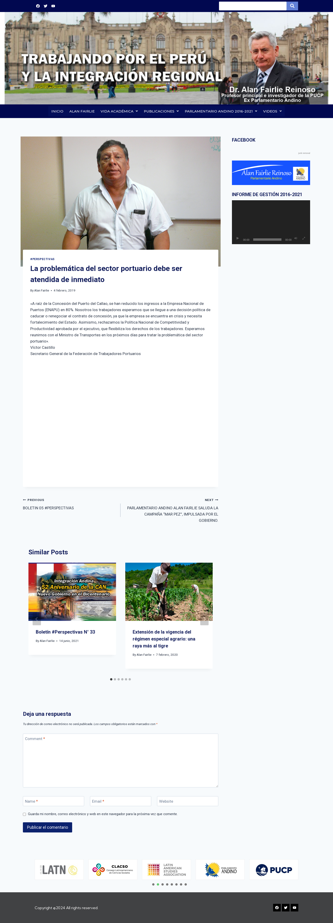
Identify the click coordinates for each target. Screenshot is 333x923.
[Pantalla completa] (303, 238)
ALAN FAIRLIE (82, 111)
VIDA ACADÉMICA (119, 111)
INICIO (57, 111)
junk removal (304, 153)
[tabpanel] (61, 869)
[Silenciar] (295, 238)
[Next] (204, 619)
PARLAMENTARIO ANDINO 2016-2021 (221, 111)
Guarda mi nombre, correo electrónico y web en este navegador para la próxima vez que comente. (103, 814)
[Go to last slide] (37, 619)
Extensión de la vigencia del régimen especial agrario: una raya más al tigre (164, 639)
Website (166, 801)
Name (31, 801)
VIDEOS (272, 111)
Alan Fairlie (41, 290)
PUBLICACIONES (161, 111)
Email (98, 801)
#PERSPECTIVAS (42, 259)
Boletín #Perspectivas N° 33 (65, 632)
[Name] (53, 801)
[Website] (187, 801)
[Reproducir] (237, 238)
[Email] (120, 801)
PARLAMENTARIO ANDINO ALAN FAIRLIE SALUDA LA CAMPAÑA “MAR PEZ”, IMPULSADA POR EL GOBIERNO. (171, 510)
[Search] (253, 6)
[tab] (111, 679)
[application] (271, 222)
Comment (35, 739)
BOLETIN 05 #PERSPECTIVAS (70, 503)
